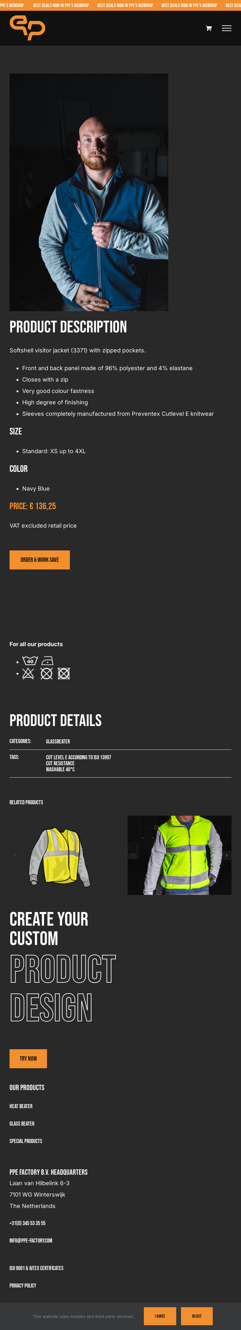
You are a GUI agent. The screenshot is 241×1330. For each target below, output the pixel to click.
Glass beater (22, 1124)
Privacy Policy (23, 1285)
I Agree (160, 1316)
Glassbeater (58, 741)
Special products (26, 1141)
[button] (14, 855)
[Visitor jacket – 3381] (179, 819)
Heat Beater (21, 1106)
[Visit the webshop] (40, 559)
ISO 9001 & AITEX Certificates (37, 1268)
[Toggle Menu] (227, 28)
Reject (197, 1316)
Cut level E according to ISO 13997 (78, 757)
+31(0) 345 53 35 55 (27, 1223)
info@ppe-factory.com (31, 1240)
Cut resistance (60, 763)
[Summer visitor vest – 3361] (61, 819)
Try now (28, 1059)
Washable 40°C (60, 769)
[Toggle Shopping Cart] (209, 28)
